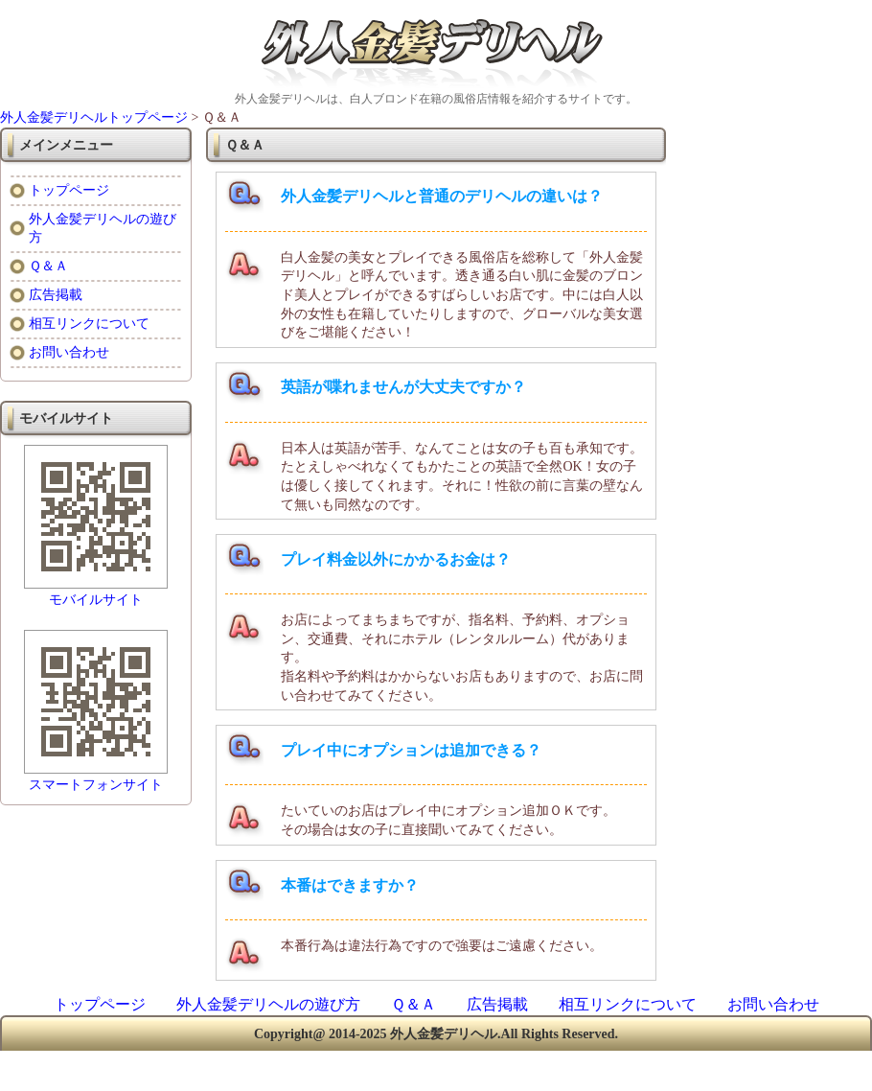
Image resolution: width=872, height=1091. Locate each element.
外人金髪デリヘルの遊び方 (268, 1004)
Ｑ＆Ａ (48, 266)
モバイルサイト (96, 599)
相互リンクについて (89, 323)
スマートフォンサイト (96, 785)
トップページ (69, 190)
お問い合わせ (69, 352)
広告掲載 (55, 295)
